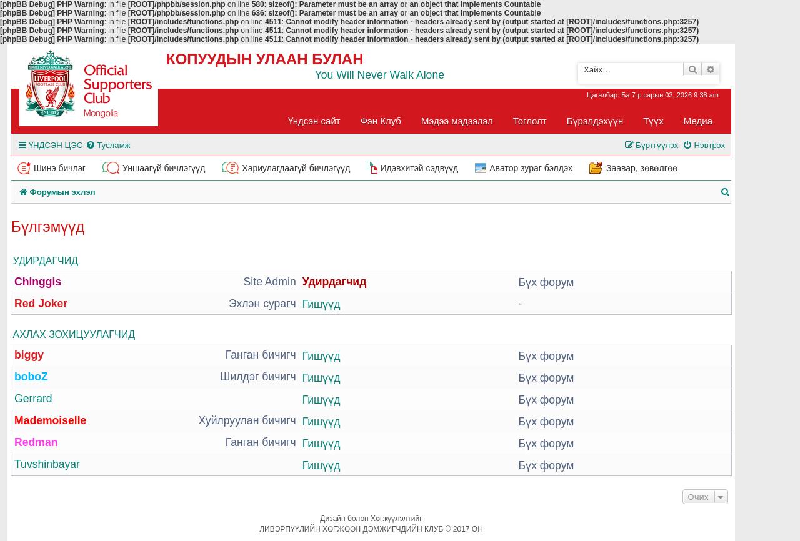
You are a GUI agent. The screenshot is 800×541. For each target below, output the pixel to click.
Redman (36, 442)
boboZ (31, 376)
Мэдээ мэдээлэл (457, 121)
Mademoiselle (50, 420)
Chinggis (37, 281)
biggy (29, 355)
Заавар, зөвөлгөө (642, 168)
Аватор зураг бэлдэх (530, 168)
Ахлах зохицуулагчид (74, 334)
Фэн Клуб (381, 121)
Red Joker (41, 303)
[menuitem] (108, 145)
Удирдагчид (46, 261)
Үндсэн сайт (314, 121)
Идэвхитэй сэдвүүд (419, 168)
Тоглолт (530, 121)
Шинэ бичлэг (60, 168)
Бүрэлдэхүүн (595, 121)
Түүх (653, 121)
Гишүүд (321, 304)
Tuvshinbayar (47, 464)
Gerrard (33, 398)
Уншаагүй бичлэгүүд (163, 168)
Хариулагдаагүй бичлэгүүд (296, 168)
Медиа (698, 121)
